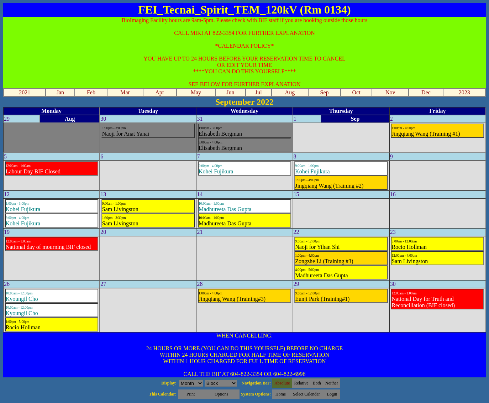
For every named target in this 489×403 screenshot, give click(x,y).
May (196, 92)
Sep (324, 92)
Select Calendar (306, 394)
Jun (230, 92)
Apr (159, 92)
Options (221, 394)
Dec (426, 92)
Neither (331, 383)
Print (190, 394)
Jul (258, 92)
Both (317, 383)
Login (332, 394)
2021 (24, 92)
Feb (91, 92)
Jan (60, 92)
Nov (390, 92)
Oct (356, 92)
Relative (301, 383)
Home (280, 394)
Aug (290, 92)
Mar (125, 92)
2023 (464, 92)
